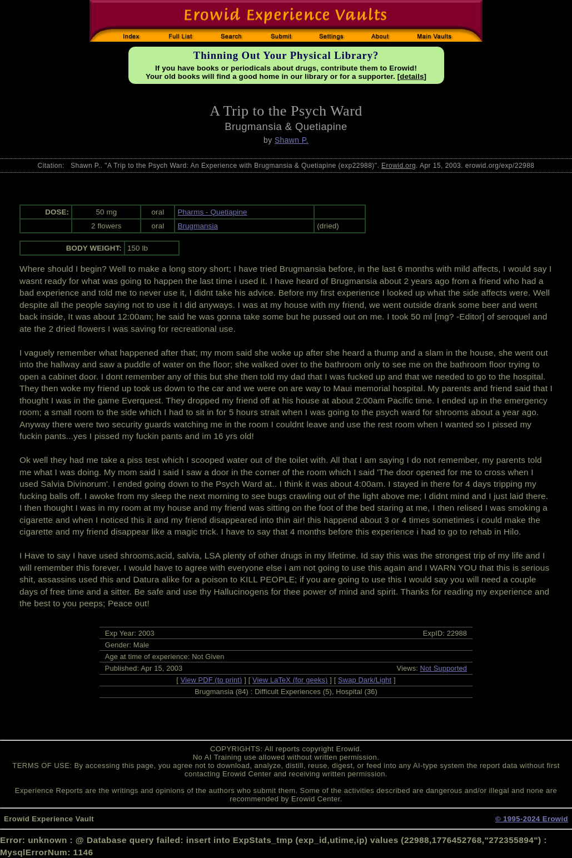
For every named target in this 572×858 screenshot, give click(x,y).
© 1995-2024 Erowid (531, 819)
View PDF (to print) (211, 680)
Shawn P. (292, 140)
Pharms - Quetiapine (212, 212)
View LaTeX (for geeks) (289, 680)
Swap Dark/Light (364, 680)
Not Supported (443, 668)
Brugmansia (197, 226)
